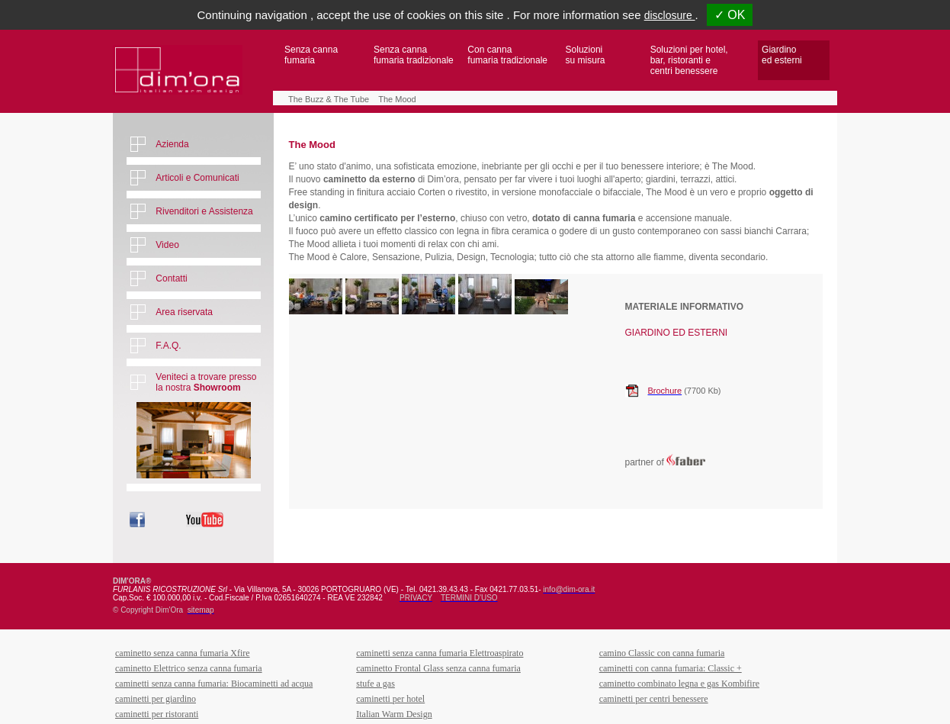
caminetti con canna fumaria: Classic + (670, 668)
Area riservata (184, 312)
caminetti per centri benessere (653, 698)
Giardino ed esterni (782, 55)
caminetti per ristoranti (156, 714)
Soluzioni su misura (585, 55)
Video (167, 245)
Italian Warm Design (394, 714)
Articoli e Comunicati (197, 177)
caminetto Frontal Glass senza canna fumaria (438, 668)
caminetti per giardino (155, 698)
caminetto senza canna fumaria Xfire (182, 653)
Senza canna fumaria (311, 55)
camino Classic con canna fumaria (662, 653)
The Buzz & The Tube (328, 99)
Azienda (172, 144)
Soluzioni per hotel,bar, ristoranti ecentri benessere (689, 60)
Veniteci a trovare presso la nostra (206, 382)
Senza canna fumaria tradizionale (414, 55)
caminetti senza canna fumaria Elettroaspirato (439, 653)
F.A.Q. (168, 345)
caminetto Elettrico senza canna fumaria (188, 668)
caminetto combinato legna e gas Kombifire (679, 683)
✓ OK (730, 14)
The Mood (397, 99)
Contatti (171, 278)
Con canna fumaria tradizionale (507, 55)
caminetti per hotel (390, 698)
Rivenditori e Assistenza (204, 211)
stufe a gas (375, 683)
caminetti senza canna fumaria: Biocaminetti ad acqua (214, 683)
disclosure (669, 15)
